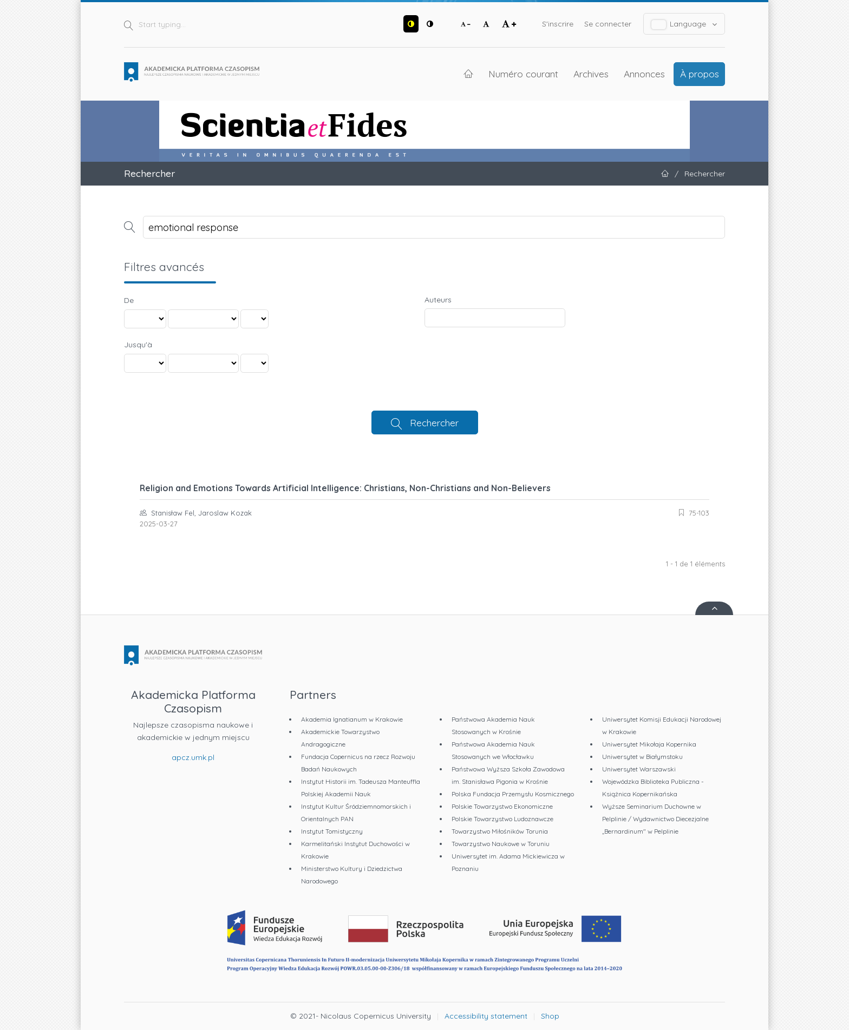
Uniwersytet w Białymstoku (642, 756)
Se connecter (607, 24)
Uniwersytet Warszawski (639, 769)
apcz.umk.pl (193, 757)
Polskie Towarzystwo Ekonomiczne (502, 806)
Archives (591, 74)
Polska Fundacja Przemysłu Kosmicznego (513, 794)
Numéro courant (523, 74)
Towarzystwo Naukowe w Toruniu (501, 844)
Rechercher (434, 422)
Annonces (644, 74)
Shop (550, 1016)
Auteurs (438, 300)
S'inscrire (557, 24)
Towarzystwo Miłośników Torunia (500, 831)
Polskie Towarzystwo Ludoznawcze (502, 819)
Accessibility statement (486, 1016)
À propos (699, 74)
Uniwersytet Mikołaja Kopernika (649, 744)
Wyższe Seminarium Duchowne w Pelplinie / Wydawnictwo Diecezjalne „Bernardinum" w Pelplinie (655, 818)
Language (684, 24)
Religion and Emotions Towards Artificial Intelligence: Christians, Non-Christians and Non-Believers (345, 488)
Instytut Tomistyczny (332, 831)
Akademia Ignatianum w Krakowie (352, 719)
